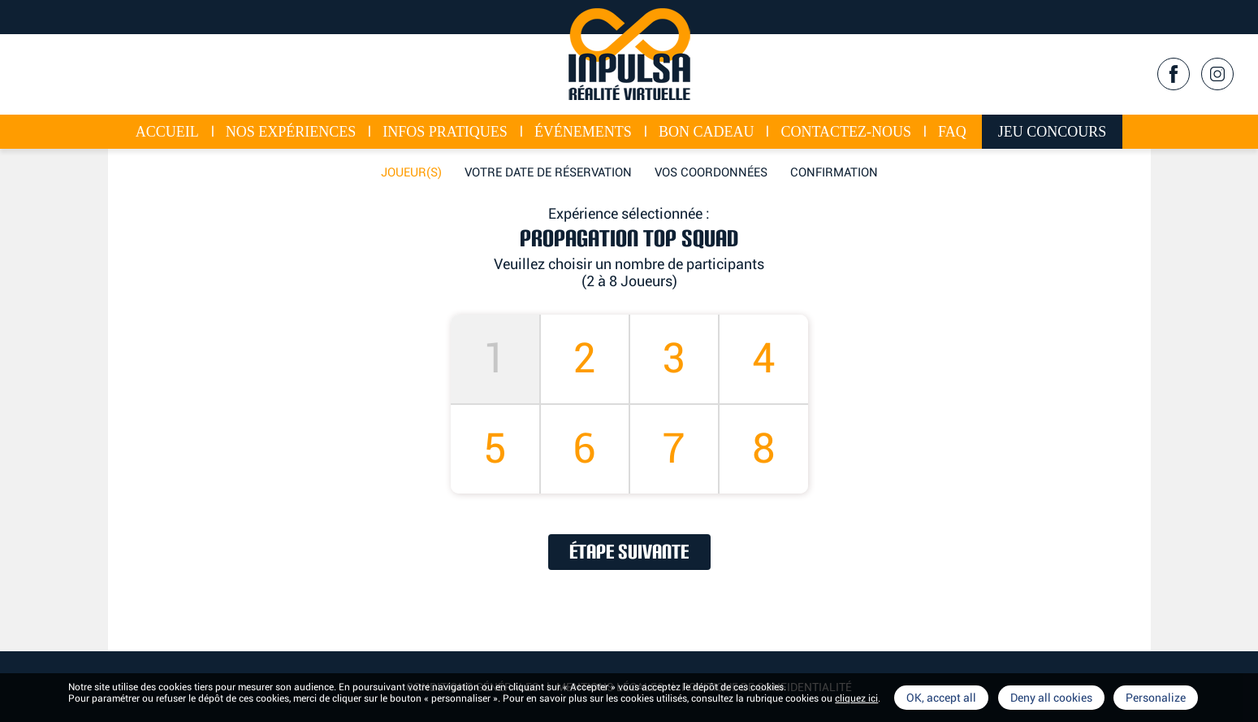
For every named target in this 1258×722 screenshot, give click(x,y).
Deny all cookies (1051, 697)
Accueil (167, 132)
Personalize (1156, 697)
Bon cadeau (706, 132)
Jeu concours (1052, 132)
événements (583, 132)
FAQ (952, 132)
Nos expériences (291, 132)
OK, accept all (941, 697)
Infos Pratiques (445, 132)
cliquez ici (856, 698)
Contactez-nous (845, 132)
